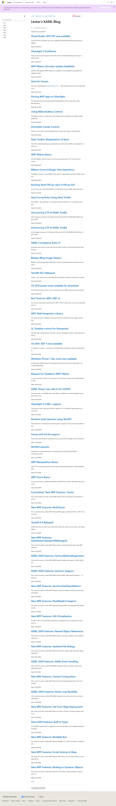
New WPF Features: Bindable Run (49, 736)
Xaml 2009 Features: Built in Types (49, 721)
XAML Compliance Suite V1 (45, 242)
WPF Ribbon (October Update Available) (52, 66)
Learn (32, 16)
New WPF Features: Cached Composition (53, 676)
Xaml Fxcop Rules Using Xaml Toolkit (51, 197)
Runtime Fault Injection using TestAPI (51, 419)
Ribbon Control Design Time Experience (52, 169)
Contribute (30, 801)
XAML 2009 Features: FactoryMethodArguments (57, 555)
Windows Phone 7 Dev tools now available (54, 358)
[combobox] (14, 19)
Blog (23, 801)
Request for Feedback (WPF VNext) (50, 373)
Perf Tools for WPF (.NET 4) (45, 298)
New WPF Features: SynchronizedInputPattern (56, 585)
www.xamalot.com (52, 86)
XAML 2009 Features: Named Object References (57, 631)
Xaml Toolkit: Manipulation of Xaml (50, 139)
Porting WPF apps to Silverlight (48, 96)
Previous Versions (15, 801)
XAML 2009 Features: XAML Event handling (54, 661)
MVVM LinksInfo (40, 446)
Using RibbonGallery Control (46, 111)
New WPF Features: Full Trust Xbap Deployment (57, 706)
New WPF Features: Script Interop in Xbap (54, 752)
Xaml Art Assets (39, 81)
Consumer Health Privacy (49, 801)
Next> (33, 781)
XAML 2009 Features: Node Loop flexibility (54, 691)
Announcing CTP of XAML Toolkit (49, 212)
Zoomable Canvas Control (45, 126)
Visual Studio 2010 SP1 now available (50, 36)
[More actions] (83, 16)
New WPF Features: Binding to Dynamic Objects (57, 767)
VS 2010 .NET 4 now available (46, 343)
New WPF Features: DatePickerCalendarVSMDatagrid (49, 539)
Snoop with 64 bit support (45, 434)
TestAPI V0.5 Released (43, 272)
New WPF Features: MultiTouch (48, 507)
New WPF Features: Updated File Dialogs (53, 646)
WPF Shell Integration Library (47, 313)
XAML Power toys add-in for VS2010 (50, 388)
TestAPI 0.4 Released (42, 522)
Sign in (112, 2)
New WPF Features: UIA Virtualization (51, 616)
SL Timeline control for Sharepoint (49, 328)
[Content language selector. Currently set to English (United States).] (10, 796)
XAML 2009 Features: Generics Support (52, 570)
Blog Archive (39, 16)
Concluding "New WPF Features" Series (52, 492)
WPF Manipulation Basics (44, 462)
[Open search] (108, 2)
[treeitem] (14, 23)
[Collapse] (25, 16)
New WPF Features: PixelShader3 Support (53, 601)
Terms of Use (62, 801)
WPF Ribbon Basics (41, 154)
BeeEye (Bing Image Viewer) (46, 257)
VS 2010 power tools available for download (54, 285)
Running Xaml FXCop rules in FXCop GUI (53, 184)
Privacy (37, 801)
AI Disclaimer (5, 801)
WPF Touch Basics (40, 477)
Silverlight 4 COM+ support (46, 404)
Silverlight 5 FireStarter (43, 51)
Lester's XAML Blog (49, 16)
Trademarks (71, 801)
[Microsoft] (3, 2)
